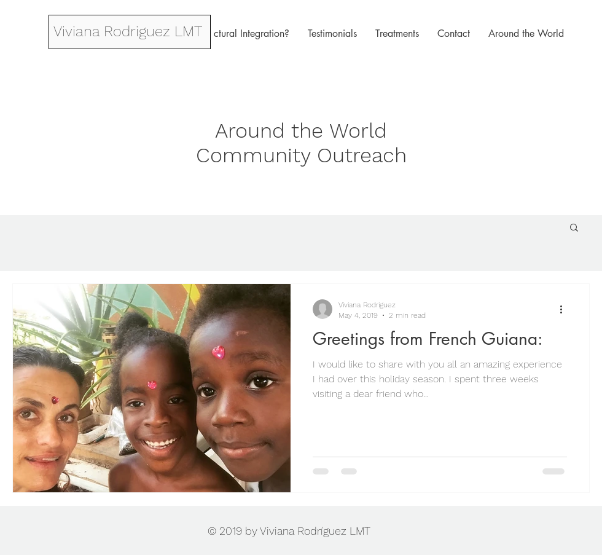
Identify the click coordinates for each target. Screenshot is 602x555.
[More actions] (565, 309)
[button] (574, 228)
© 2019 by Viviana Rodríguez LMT (289, 530)
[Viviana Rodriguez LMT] (127, 32)
